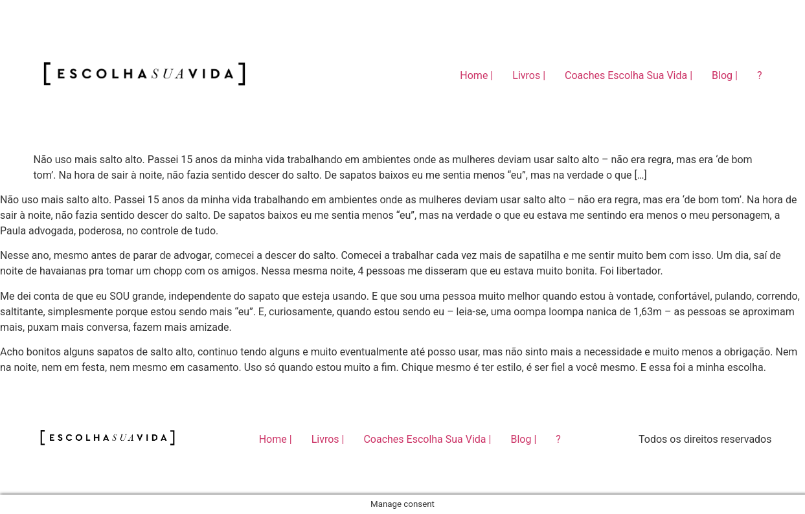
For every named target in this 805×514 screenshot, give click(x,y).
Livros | (528, 75)
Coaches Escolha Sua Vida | (628, 75)
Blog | (725, 75)
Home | (476, 75)
